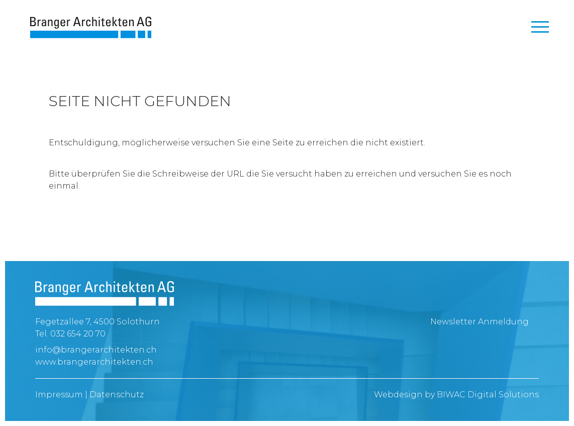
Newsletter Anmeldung (479, 321)
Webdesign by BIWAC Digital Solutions (456, 394)
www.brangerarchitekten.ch (94, 362)
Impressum (59, 394)
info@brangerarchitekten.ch (96, 350)
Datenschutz (116, 394)
